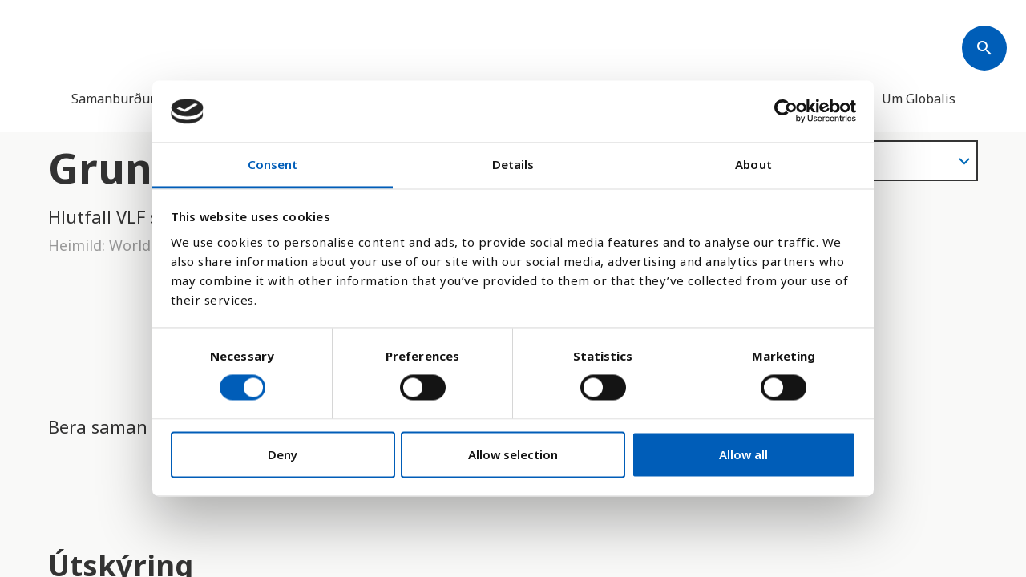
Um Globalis (918, 99)
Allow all (743, 454)
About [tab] (753, 164)
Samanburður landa (131, 99)
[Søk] (984, 48)
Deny (282, 454)
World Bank (149, 245)
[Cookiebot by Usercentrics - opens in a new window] (786, 111)
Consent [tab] (273, 164)
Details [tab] (513, 164)
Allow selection (513, 454)
